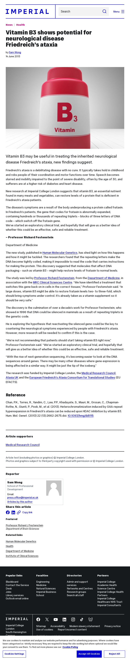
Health (9, 546)
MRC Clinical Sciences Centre (52, 282)
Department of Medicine (104, 278)
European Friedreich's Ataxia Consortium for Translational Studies (72, 377)
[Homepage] (31, 11)
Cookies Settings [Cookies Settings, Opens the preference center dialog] (14, 654)
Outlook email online (17, 598)
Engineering (42, 581)
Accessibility (57, 626)
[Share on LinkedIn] (13, 512)
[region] (65, 648)
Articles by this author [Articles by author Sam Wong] (19, 501)
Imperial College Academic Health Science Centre (107, 585)
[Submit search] (104, 11)
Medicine (41, 585)
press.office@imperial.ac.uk (22, 497)
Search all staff (75, 595)
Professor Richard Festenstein (54, 278)
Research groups (76, 591)
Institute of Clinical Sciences (22, 555)
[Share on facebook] (8, 512)
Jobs (8, 591)
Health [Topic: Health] (20, 24)
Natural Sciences (46, 588)
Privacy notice (112, 626)
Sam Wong (15, 52)
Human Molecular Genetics (59, 253)
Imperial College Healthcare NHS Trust (109, 600)
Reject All (114, 654)
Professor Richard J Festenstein (24, 525)
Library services (15, 595)
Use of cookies (44, 629)
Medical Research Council (98, 373)
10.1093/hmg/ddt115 (81, 415)
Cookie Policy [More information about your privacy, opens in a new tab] (70, 647)
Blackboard (12, 581)
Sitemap (41, 626)
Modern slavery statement (84, 626)
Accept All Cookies (89, 654)
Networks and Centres (80, 588)
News (9, 24)
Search (58, 11)
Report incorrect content (72, 629)
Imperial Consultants (109, 605)
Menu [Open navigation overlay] (118, 11)
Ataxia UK (12, 377)
